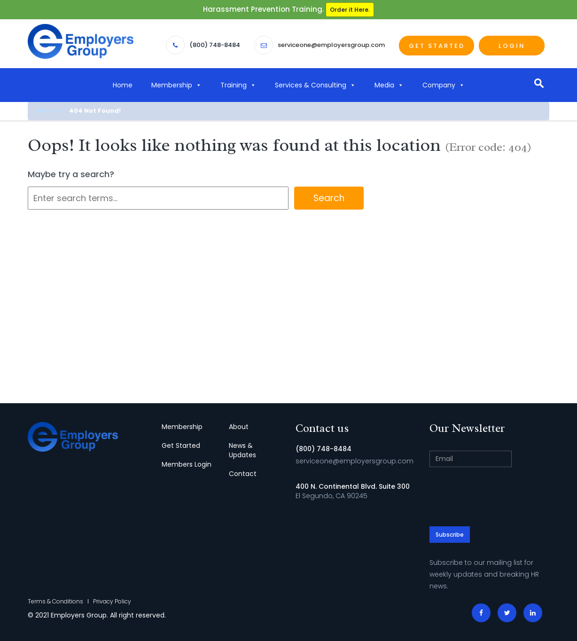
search (539, 83)
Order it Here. (350, 10)
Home (123, 85)
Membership (176, 85)
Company (443, 85)
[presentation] (500, 492)
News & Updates (242, 450)
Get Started (437, 45)
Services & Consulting (315, 85)
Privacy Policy (112, 601)
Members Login (186, 464)
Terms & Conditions (55, 601)
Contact (243, 473)
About (239, 426)
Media (389, 85)
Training (238, 85)
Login (512, 45)
